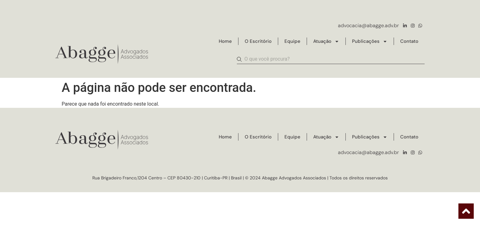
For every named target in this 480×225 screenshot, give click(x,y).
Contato (409, 41)
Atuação (326, 41)
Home (225, 41)
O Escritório (258, 41)
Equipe (292, 41)
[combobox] (331, 59)
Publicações (369, 41)
